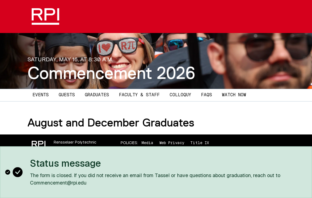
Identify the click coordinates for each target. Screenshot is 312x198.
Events (40, 95)
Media (147, 142)
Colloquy (180, 95)
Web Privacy (171, 142)
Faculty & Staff (139, 95)
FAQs (206, 95)
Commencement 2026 (111, 72)
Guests (67, 95)
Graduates (97, 95)
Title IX (199, 142)
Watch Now (234, 95)
